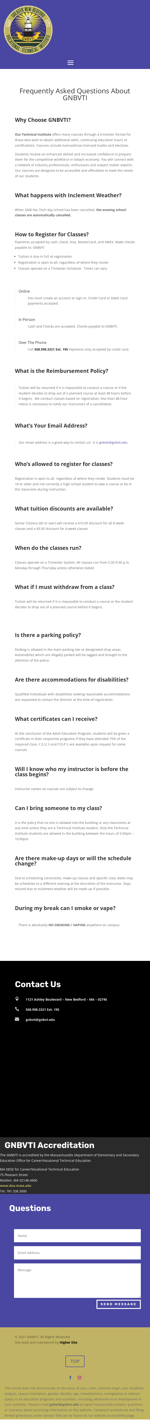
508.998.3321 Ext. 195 (42, 1009)
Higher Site (68, 1342)
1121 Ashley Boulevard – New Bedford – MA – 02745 (66, 999)
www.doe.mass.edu (15, 1185)
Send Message (119, 1304)
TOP (75, 1361)
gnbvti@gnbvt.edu (113, 442)
